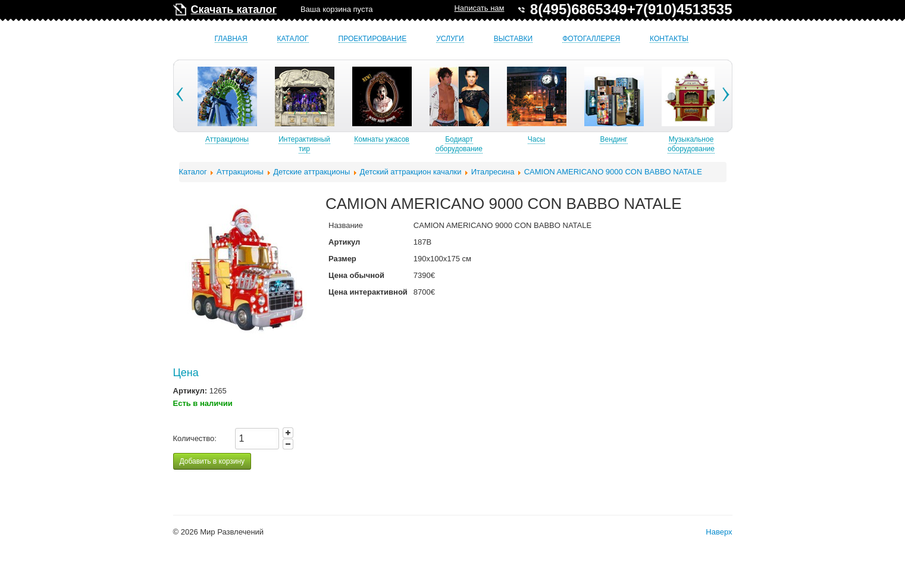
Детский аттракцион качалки (411, 171)
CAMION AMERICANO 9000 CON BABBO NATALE (613, 171)
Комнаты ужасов (414, 139)
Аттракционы (259, 139)
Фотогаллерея (591, 39)
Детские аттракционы (311, 171)
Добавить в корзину (212, 461)
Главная (231, 39)
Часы (569, 139)
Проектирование (373, 39)
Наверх (719, 531)
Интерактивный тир (337, 144)
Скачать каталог (234, 9)
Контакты (669, 39)
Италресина (493, 171)
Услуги (450, 39)
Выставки (513, 39)
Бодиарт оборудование (491, 144)
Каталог (293, 39)
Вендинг (646, 139)
